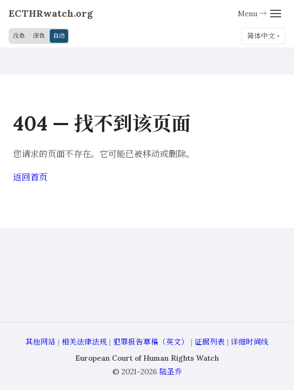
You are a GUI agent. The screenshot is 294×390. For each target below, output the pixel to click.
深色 (39, 36)
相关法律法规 (84, 342)
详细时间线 (250, 342)
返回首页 (30, 177)
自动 (59, 36)
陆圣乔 (170, 371)
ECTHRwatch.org (51, 13)
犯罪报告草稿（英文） (151, 342)
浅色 (19, 36)
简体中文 (261, 36)
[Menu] (259, 13)
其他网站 (40, 342)
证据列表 (210, 342)
